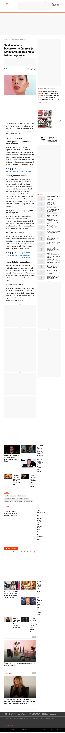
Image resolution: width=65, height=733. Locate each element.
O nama (53, 719)
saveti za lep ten (28, 501)
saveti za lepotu (9, 501)
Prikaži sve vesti (43, 102)
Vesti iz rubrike (8, 674)
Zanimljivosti (35, 719)
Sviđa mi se (16, 552)
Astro (59, 135)
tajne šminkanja (18, 501)
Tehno (40, 719)
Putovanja (26, 719)
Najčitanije (47, 88)
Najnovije (40, 88)
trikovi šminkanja (22, 496)
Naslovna (7, 719)
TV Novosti (48, 719)
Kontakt (11, 726)
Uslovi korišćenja (8, 722)
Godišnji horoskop (53, 135)
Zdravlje (11, 719)
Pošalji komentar (11, 549)
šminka (7, 496)
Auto (44, 719)
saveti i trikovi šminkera (22, 498)
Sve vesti (40, 194)
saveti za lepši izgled (10, 498)
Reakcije (54, 88)
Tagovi (6, 492)
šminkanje (13, 496)
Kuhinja (21, 719)
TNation (58, 730)
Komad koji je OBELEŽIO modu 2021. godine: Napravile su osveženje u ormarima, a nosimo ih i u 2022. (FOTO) (20, 255)
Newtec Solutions (51, 730)
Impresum (7, 726)
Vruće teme (8, 506)
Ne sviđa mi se (29, 552)
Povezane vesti (9, 637)
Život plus (16, 719)
